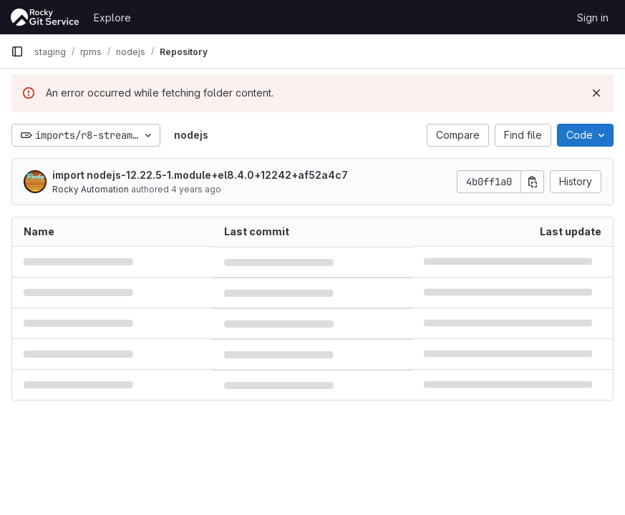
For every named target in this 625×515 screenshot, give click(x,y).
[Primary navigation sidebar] (17, 51)
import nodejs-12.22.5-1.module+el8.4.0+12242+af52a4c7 (200, 175)
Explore (112, 17)
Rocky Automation (90, 189)
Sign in (593, 17)
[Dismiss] (596, 93)
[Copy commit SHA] (532, 181)
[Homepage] (45, 17)
